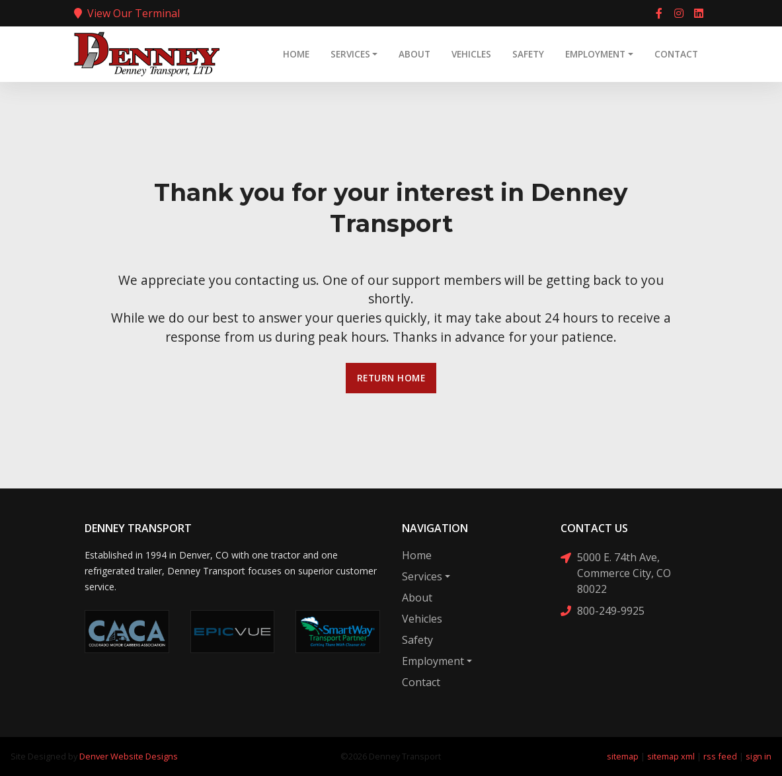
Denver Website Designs (128, 756)
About (414, 54)
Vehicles (471, 54)
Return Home (391, 377)
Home (296, 54)
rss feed (720, 756)
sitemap (623, 756)
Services (350, 54)
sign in (758, 756)
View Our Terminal (127, 13)
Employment (595, 54)
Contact (676, 54)
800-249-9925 (603, 610)
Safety (528, 54)
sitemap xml (671, 756)
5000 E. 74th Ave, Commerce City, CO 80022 (616, 572)
